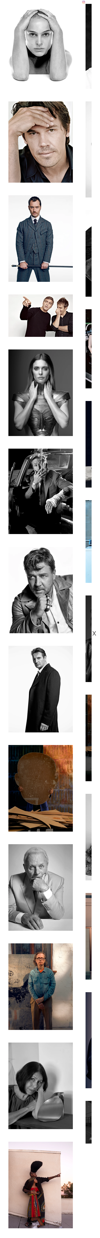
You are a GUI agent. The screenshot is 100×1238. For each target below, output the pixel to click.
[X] (94, 633)
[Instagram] (83, 2)
